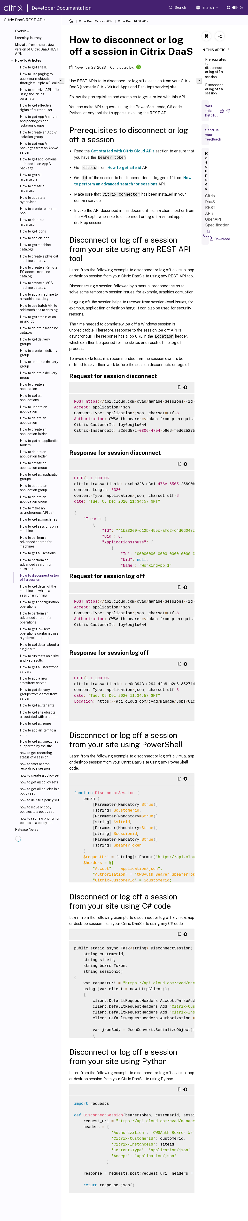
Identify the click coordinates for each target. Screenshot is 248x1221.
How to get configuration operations (39, 604)
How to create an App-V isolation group (38, 134)
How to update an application (33, 409)
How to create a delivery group (38, 353)
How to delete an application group (33, 499)
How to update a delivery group (39, 364)
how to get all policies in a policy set (40, 791)
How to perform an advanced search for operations (36, 617)
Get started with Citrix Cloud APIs (123, 151)
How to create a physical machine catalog (39, 258)
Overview (22, 31)
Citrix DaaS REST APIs (133, 21)
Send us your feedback (213, 134)
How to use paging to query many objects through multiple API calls (40, 78)
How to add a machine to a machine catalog (39, 296)
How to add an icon (34, 238)
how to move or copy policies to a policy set (37, 809)
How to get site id (124, 167)
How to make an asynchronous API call (37, 510)
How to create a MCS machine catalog (36, 285)
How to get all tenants (37, 705)
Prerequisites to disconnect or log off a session (215, 68)
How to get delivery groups (35, 341)
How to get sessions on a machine (39, 528)
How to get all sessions (38, 553)
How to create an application (33, 386)
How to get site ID (33, 67)
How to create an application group (33, 465)
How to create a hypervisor (32, 188)
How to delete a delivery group (38, 375)
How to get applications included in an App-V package (38, 163)
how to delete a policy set (39, 800)
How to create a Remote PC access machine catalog (38, 272)
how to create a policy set (39, 775)
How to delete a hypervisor (32, 222)
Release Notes (26, 829)
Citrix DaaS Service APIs (95, 21)
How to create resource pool (38, 211)
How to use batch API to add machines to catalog (39, 308)
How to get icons (33, 231)
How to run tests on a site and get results (39, 658)
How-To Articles (28, 60)
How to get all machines (38, 519)
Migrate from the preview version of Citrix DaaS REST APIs (37, 49)
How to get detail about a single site (39, 647)
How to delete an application (33, 420)
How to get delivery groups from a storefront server (38, 694)
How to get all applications (31, 398)
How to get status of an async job (38, 319)
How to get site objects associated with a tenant (39, 714)
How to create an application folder (33, 431)
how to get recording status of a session (36, 755)
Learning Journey (28, 38)
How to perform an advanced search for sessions (36, 564)
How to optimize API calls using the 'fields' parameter (39, 94)
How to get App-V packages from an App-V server (39, 148)
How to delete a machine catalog (39, 330)
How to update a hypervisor (32, 200)
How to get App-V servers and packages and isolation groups (39, 121)
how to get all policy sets (39, 782)
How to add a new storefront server (33, 680)
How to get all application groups (40, 477)
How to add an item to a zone (38, 732)
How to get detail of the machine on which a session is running (38, 590)
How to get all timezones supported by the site (39, 743)
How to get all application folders (40, 443)
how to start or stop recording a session (35, 766)
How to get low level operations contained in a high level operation (39, 633)
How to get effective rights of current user (36, 107)
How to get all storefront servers (39, 669)
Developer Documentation (62, 8)
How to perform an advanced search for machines (36, 542)
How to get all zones (36, 723)
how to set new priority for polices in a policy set (40, 820)
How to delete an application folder (33, 454)
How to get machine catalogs (35, 247)
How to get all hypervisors (31, 177)
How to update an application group (33, 488)
